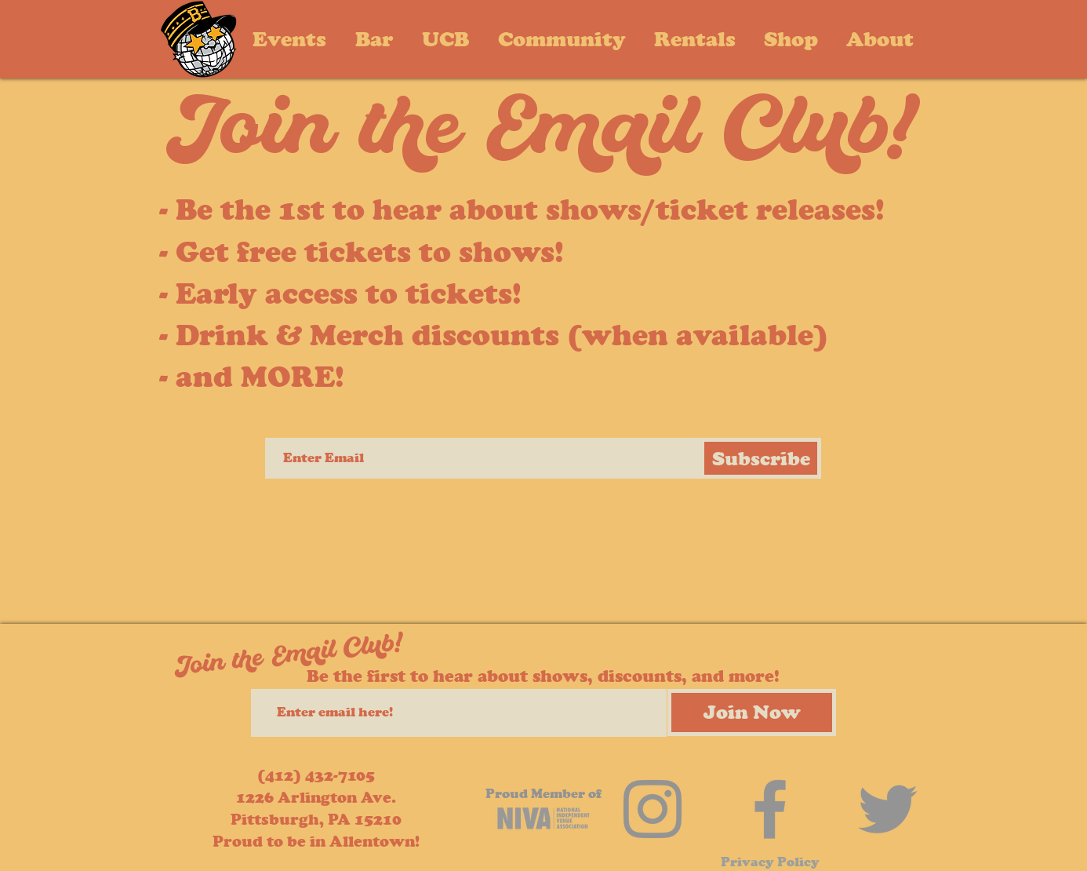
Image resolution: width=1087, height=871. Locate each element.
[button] (880, 38)
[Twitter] (888, 809)
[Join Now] (751, 712)
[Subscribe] (760, 458)
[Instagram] (652, 809)
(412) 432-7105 (316, 776)
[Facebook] (770, 809)
